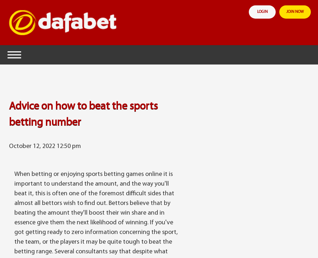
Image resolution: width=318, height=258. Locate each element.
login (262, 12)
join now (295, 12)
